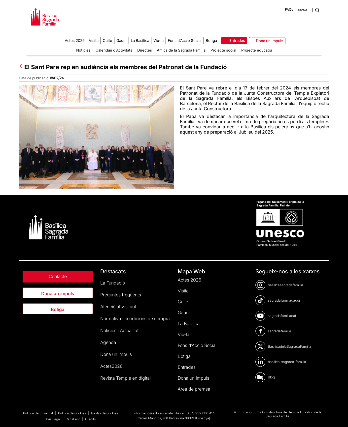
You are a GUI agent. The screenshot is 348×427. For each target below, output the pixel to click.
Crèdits (90, 419)
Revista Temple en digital (125, 378)
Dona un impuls (57, 293)
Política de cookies (72, 413)
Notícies (83, 50)
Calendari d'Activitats (114, 50)
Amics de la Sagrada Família (181, 50)
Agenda (108, 342)
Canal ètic (73, 419)
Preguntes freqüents (120, 294)
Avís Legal (53, 419)
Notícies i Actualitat (119, 330)
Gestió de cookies (104, 413)
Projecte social (223, 50)
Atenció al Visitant (118, 306)
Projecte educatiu (256, 50)
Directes (144, 50)
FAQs (289, 9)
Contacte (58, 276)
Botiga (57, 309)
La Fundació (112, 282)
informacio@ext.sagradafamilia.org (159, 413)
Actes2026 (111, 366)
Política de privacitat (38, 413)
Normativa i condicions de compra (135, 318)
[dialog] (338, 417)
